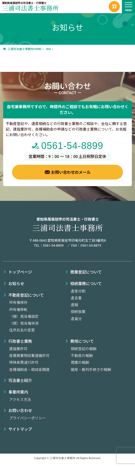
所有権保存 (18, 302)
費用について (82, 341)
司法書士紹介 (20, 380)
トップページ (20, 272)
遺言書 (76, 298)
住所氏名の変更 (22, 330)
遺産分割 (78, 291)
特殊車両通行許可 (24, 362)
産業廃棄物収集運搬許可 (29, 356)
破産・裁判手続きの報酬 (91, 369)
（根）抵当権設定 (24, 316)
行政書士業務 (20, 341)
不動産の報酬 (82, 356)
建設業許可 (18, 349)
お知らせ (16, 283)
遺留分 (76, 319)
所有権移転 (18, 309)
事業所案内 (18, 392)
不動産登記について (26, 295)
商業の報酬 (80, 362)
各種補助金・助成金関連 (29, 369)
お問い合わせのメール (67, 172)
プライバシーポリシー (27, 418)
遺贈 (74, 305)
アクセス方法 (20, 400)
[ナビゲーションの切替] (128, 6)
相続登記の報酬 (83, 349)
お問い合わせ (20, 410)
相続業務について (86, 283)
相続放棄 (78, 312)
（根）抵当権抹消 (24, 323)
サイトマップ (20, 429)
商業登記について (86, 272)
